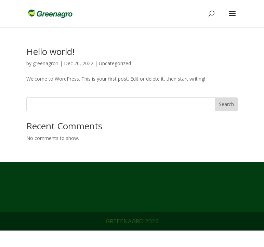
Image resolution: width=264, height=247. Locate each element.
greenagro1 (45, 63)
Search (226, 104)
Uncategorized (115, 63)
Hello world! (50, 51)
